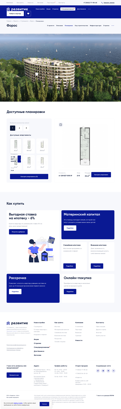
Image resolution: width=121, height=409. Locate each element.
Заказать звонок (109, 2)
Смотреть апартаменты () (29, 176)
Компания (10, 2)
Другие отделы (101, 329)
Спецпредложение (67, 9)
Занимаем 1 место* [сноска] (12, 330)
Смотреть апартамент (101, 174)
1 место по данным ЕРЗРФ (105, 395)
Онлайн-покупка (60, 341)
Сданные (78, 335)
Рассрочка (58, 338)
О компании (79, 326)
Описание (59, 25)
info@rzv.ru (78, 377)
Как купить (20, 2)
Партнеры (78, 329)
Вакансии (78, 332)
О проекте (50, 25)
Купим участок (100, 335)
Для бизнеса (81, 9)
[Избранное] (27, 13)
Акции (48, 9)
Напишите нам (14, 375)
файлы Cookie (18, 403)
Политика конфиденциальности (16, 344)
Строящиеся (38, 326)
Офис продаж (100, 326)
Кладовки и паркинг (40, 334)
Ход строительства (81, 25)
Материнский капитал (62, 329)
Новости (30, 2)
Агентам (99, 332)
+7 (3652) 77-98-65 (90, 3)
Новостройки (40, 9)
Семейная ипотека (61, 332)
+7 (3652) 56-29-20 (81, 373)
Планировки (69, 25)
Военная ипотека (60, 335)
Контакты (62, 2)
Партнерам (51, 2)
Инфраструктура (95, 25)
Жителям (40, 2)
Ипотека (57, 326)
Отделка (55, 9)
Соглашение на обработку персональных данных (15, 348)
